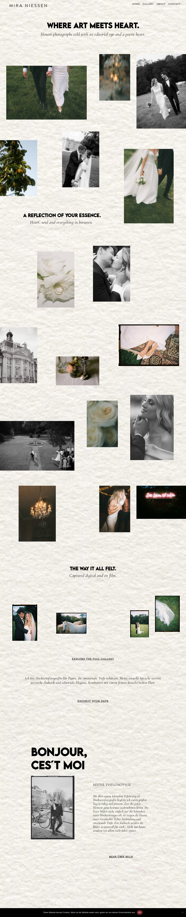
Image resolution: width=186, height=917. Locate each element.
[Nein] (182, 912)
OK (139, 912)
